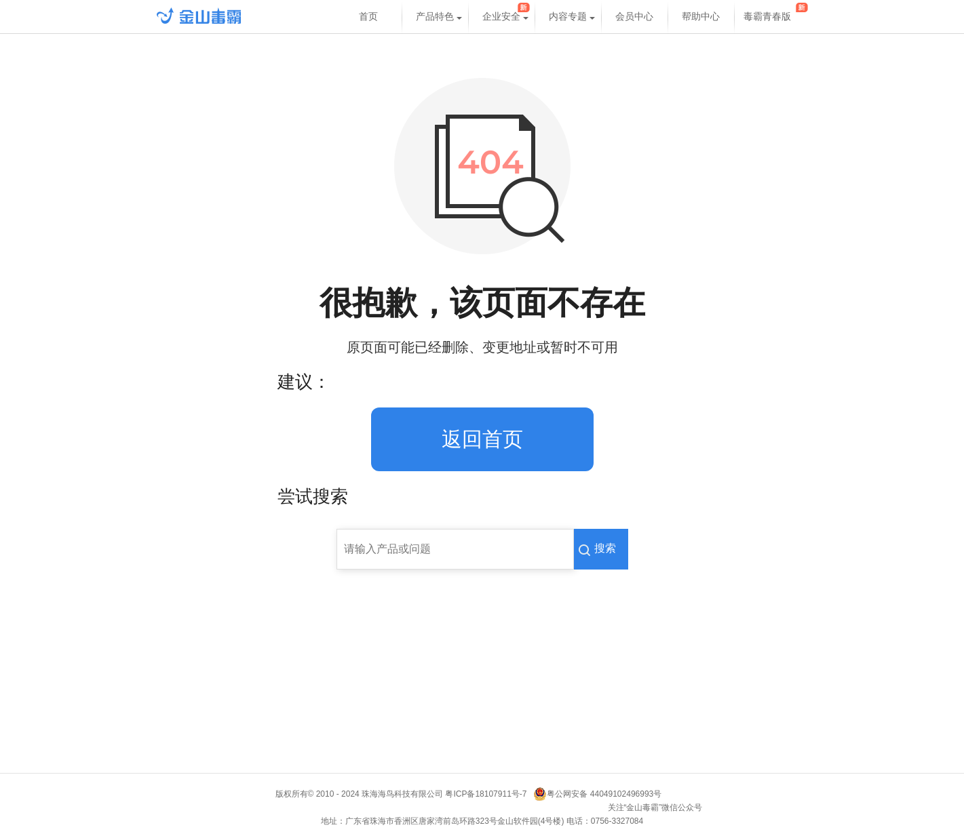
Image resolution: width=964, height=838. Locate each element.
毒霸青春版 (767, 17)
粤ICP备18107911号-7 (488, 794)
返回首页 (482, 439)
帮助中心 (701, 17)
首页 (368, 17)
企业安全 (501, 17)
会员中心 (634, 17)
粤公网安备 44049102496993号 (604, 794)
